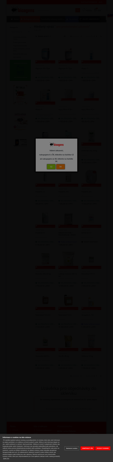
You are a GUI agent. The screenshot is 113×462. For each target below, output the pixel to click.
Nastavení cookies (71, 447)
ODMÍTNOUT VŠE (86, 447)
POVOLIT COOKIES (103, 447)
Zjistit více (6, 458)
